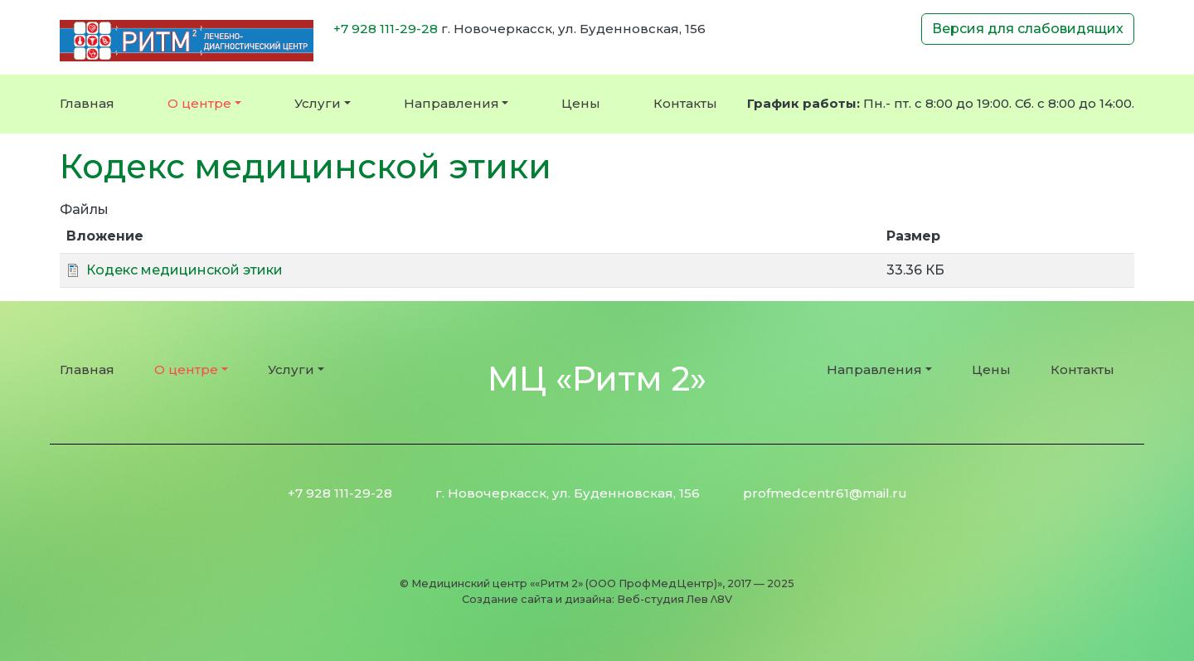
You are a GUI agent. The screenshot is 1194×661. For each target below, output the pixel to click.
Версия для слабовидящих (1028, 28)
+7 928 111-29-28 (385, 28)
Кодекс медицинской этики (184, 270)
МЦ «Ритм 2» (597, 378)
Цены (580, 103)
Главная (87, 103)
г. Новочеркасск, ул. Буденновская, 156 (567, 493)
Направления (451, 103)
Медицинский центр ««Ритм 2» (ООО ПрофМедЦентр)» (566, 583)
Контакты (685, 103)
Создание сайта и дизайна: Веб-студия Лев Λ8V (597, 599)
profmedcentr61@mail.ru (825, 493)
